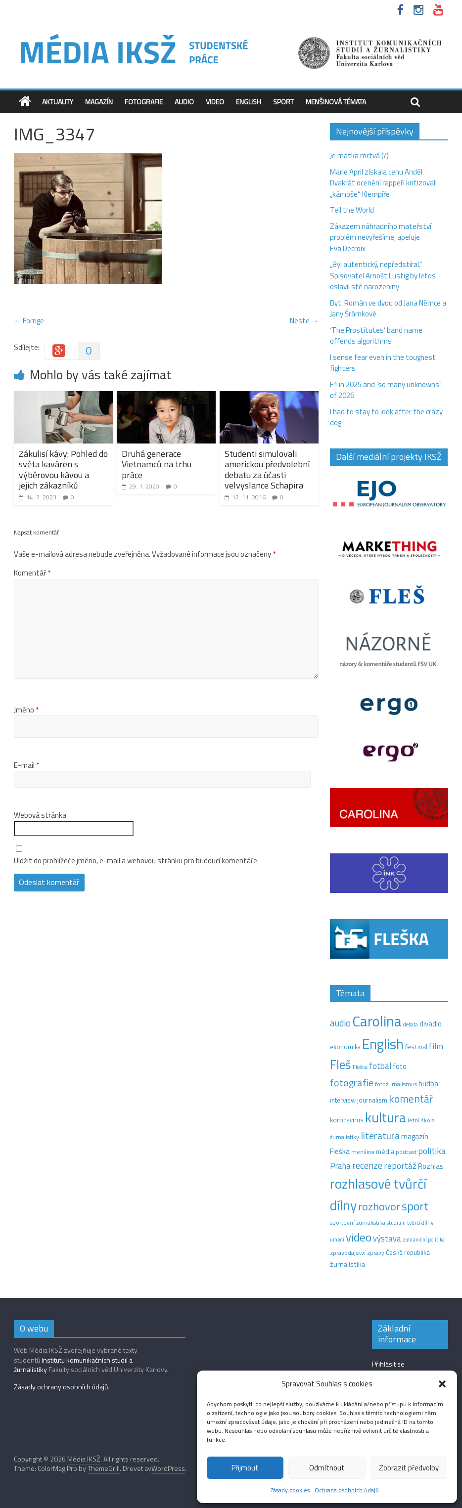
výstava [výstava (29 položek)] (387, 1238)
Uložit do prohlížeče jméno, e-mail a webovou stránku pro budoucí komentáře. (136, 860)
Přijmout (245, 1467)
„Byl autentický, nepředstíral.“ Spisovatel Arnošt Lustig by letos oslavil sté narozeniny (383, 275)
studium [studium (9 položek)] (396, 1223)
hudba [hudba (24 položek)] (428, 1083)
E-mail (26, 765)
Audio (184, 101)
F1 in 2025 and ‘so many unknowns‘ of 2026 (385, 390)
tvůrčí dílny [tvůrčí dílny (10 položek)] (420, 1222)
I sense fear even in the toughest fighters (383, 363)
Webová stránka (40, 815)
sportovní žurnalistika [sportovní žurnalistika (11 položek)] (357, 1222)
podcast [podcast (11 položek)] (406, 1152)
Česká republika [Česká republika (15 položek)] (408, 1252)
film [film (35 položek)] (436, 1046)
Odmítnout (327, 1467)
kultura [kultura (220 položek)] (385, 1117)
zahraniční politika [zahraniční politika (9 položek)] (424, 1239)
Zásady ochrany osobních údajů (61, 1386)
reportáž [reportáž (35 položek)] (400, 1165)
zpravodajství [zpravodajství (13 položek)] (348, 1252)
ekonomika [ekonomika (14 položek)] (345, 1047)
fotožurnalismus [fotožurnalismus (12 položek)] (396, 1084)
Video (215, 101)
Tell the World (352, 210)
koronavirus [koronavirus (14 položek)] (347, 1120)
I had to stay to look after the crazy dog (386, 417)
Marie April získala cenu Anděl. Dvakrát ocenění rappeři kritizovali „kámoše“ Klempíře (383, 183)
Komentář (32, 573)
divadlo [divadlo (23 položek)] (430, 1023)
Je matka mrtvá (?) (359, 155)
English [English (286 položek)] (383, 1044)
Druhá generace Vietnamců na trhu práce (156, 464)
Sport (283, 101)
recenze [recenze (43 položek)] (367, 1165)
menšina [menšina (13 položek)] (362, 1151)
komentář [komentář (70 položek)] (411, 1099)
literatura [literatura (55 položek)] (380, 1135)
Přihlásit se (388, 1364)
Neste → (304, 320)
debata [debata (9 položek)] (410, 1024)
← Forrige (29, 320)
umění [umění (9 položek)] (337, 1239)
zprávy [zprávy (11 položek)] (375, 1252)
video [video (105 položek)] (358, 1237)
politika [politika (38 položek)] (432, 1150)
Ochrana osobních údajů (346, 1490)
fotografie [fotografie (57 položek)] (351, 1082)
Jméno (26, 710)
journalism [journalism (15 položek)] (372, 1100)
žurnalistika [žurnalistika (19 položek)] (347, 1264)
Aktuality (57, 101)
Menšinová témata (336, 101)
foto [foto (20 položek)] (400, 1066)
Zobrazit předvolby (409, 1467)
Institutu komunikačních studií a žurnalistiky (73, 1365)
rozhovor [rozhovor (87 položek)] (379, 1206)
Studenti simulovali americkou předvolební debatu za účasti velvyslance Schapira (267, 469)
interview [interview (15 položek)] (343, 1100)
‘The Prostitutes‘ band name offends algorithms (376, 335)
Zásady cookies (290, 1490)
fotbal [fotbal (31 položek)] (380, 1066)
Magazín (99, 101)
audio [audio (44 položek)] (340, 1023)
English (248, 101)
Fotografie (144, 101)
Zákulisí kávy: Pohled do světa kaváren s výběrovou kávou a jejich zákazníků (63, 469)
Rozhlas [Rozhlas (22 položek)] (431, 1166)
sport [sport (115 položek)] (415, 1206)
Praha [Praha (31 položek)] (340, 1165)
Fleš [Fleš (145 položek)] (340, 1064)
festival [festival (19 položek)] (416, 1046)
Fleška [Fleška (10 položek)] (360, 1067)
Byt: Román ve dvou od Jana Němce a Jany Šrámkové (388, 308)
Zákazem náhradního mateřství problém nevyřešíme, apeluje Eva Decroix (380, 237)
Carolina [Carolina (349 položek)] (377, 1021)
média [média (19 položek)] (385, 1151)
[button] (442, 1384)
